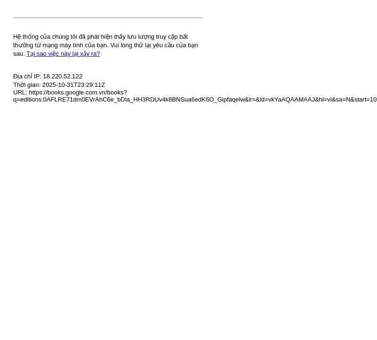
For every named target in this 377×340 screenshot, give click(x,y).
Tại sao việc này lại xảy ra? (63, 53)
